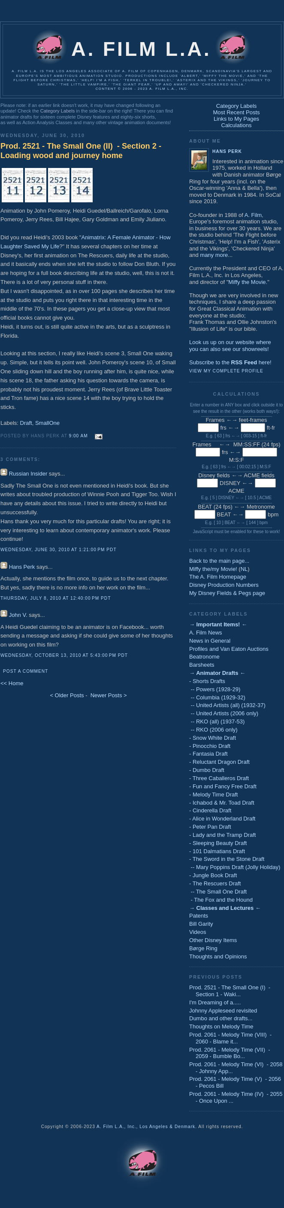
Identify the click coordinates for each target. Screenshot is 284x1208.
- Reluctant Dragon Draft (219, 762)
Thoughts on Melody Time (221, 1026)
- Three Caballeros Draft (219, 778)
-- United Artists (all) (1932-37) (227, 705)
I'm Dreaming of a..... (215, 1002)
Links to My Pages (236, 119)
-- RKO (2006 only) (213, 729)
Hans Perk (22, 567)
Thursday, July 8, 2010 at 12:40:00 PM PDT (55, 598)
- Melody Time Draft (213, 794)
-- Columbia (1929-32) (217, 697)
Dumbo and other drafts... (220, 1018)
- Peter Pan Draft (210, 827)
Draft (26, 423)
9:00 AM (78, 435)
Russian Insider (28, 473)
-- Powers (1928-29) (214, 689)
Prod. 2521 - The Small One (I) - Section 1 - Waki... (229, 991)
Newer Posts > (109, 695)
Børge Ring (203, 948)
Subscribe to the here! (230, 362)
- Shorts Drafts (207, 681)
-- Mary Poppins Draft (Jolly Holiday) (234, 867)
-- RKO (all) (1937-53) (217, 721)
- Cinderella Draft (210, 810)
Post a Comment (25, 671)
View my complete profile (226, 371)
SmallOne (47, 423)
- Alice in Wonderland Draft (222, 818)
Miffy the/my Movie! (213, 569)
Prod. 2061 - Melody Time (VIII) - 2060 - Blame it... (230, 1038)
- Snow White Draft (212, 738)
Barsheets (202, 665)
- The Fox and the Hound (221, 900)
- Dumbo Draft (206, 770)
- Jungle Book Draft (213, 875)
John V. (18, 615)
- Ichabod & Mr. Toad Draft (221, 802)
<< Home (11, 683)
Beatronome (204, 656)
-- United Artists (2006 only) (223, 713)
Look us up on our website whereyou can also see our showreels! (230, 345)
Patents (198, 915)
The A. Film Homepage (217, 576)
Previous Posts (215, 976)
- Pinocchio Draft (209, 746)
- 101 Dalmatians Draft (217, 851)
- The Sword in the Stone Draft (226, 859)
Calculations (236, 125)
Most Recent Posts (236, 112)
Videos (197, 932)
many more (214, 255)
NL (244, 569)
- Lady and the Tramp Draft (222, 835)
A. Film (253, 215)
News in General (209, 641)
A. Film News (205, 632)
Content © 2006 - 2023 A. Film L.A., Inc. (142, 89)
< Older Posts (67, 695)
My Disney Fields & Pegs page (227, 593)
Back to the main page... (219, 561)
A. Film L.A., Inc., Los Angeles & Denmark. (147, 1126)
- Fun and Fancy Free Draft (223, 786)
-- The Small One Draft (218, 891)
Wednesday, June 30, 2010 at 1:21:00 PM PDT (58, 549)
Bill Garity (201, 924)
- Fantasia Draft (208, 753)
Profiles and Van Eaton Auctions (229, 649)
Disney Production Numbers (224, 585)
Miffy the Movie (247, 282)
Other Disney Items (213, 940)
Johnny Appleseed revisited (223, 1010)
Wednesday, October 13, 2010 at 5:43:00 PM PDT (64, 655)
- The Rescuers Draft (215, 883)
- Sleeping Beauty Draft (218, 843)
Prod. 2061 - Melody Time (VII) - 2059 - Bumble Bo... (229, 1053)
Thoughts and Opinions (218, 956)
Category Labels (57, 110)
